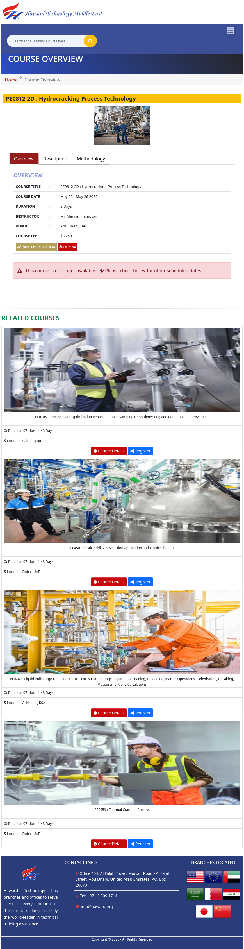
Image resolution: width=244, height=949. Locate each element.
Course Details (109, 451)
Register (140, 451)
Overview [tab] (24, 159)
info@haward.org (97, 906)
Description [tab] (55, 159)
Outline (67, 247)
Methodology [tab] (91, 159)
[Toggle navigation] (230, 31)
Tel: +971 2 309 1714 (98, 895)
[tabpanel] (122, 214)
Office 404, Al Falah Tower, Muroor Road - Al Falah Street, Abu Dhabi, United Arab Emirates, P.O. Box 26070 (123, 879)
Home (11, 80)
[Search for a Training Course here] (45, 41)
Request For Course (36, 247)
